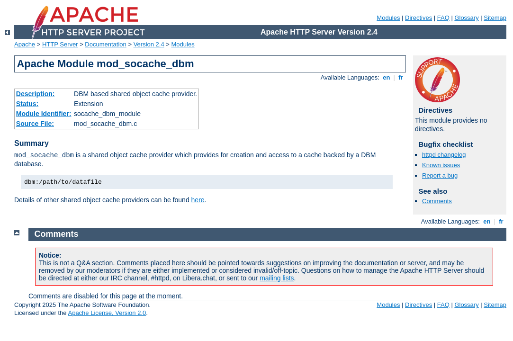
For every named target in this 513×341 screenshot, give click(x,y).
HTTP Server (60, 44)
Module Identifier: (44, 113)
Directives (418, 17)
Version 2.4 (149, 44)
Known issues (441, 165)
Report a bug (440, 175)
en (386, 77)
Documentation (105, 44)
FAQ (443, 17)
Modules (388, 17)
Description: (35, 94)
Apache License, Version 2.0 (107, 312)
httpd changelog (444, 154)
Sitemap (495, 17)
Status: (27, 104)
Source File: (35, 123)
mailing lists (277, 278)
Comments (437, 201)
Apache (24, 44)
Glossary (466, 17)
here (198, 200)
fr (401, 77)
